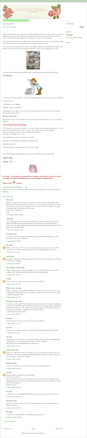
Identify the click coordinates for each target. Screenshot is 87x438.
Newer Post (7, 429)
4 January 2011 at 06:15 (13, 368)
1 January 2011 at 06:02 (13, 241)
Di (7, 279)
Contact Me (25, 20)
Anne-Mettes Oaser (12, 301)
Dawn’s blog (35, 128)
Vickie (8, 219)
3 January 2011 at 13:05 (13, 297)
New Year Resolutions (21, 189)
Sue (7, 318)
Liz (7, 372)
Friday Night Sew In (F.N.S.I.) (15, 20)
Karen (8, 200)
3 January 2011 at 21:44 (13, 346)
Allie (7, 245)
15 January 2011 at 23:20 (13, 417)
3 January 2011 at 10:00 (13, 284)
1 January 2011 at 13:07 (13, 252)
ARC (7, 412)
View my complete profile (74, 37)
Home (5, 20)
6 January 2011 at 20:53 (13, 408)
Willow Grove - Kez (12, 288)
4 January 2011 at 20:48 (13, 387)
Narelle (8, 256)
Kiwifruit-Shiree (10, 350)
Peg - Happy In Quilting (13, 267)
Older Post (59, 429)
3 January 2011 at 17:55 (13, 333)
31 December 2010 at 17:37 (14, 230)
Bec (7, 391)
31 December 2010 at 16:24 (14, 215)
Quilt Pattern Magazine (36, 189)
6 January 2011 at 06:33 (13, 397)
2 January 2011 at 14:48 (13, 275)
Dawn (9, 43)
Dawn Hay (10, 189)
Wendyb (70, 35)
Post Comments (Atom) (37, 433)
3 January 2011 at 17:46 (13, 323)
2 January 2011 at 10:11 (13, 263)
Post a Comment (10, 421)
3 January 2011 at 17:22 (13, 314)
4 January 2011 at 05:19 (13, 359)
